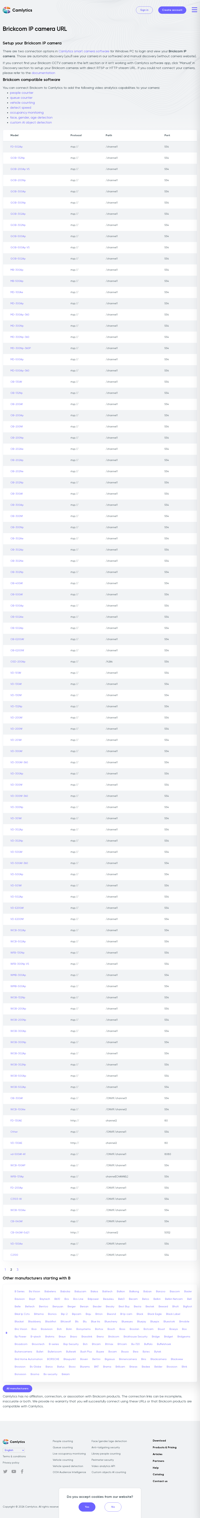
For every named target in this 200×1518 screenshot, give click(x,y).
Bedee (146, 1367)
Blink (184, 1367)
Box (184, 1329)
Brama (107, 1367)
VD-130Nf (16, 695)
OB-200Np (17, 438)
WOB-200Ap (18, 1008)
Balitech (107, 1291)
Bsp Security (71, 1344)
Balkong (134, 1291)
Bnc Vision (21, 1329)
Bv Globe (35, 1367)
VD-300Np (16, 807)
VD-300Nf (16, 785)
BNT (96, 1367)
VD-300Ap (16, 773)
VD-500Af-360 (19, 863)
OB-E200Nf (17, 650)
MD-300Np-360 (19, 337)
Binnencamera (128, 1359)
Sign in (144, 10)
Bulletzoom (55, 1351)
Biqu (88, 1314)
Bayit (32, 1299)
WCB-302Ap (18, 930)
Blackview (177, 1359)
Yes (87, 1507)
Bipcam (76, 1314)
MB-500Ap (16, 281)
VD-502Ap (16, 897)
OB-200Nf (16, 426)
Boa (34, 1329)
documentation (43, 73)
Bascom (175, 1291)
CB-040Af (16, 1221)
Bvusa (125, 1351)
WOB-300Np (18, 1042)
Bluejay (141, 1321)
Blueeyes (127, 1321)
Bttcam (122, 1344)
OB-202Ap (16, 460)
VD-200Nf (16, 729)
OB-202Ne (16, 471)
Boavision (47, 1329)
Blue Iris (95, 1321)
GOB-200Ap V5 (20, 169)
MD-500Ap (17, 359)
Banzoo (160, 1291)
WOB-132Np (17, 997)
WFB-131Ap (17, 1176)
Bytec (146, 1351)
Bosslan (134, 1329)
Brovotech (38, 1344)
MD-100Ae (16, 292)
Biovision (172, 1367)
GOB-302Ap (18, 214)
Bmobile (184, 1321)
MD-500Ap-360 (19, 370)
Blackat (19, 1321)
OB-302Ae (16, 538)
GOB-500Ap (18, 236)
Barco (49, 1367)
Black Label (173, 1314)
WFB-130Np (17, 953)
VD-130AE (16, 1143)
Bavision (20, 1299)
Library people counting (106, 1453)
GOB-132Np (17, 158)
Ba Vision (34, 1291)
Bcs (66, 1299)
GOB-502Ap (18, 258)
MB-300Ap (16, 270)
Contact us (160, 1481)
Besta (137, 1306)
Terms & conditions (14, 1456)
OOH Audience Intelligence (69, 1472)
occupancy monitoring (27, 112)
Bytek (157, 1351)
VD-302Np (16, 841)
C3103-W (16, 1199)
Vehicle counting (63, 1460)
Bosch (111, 1329)
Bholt (175, 1306)
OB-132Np (16, 393)
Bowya (173, 1329)
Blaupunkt (70, 1359)
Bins (143, 1359)
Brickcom (113, 1336)
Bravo (73, 1336)
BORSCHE (53, 1359)
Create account (172, 10)
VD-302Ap (16, 829)
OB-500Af (16, 594)
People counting (63, 1441)
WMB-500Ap (18, 986)
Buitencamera (23, 1351)
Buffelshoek (164, 1344)
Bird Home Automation (29, 1359)
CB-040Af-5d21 (19, 1232)
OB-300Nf (16, 516)
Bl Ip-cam (126, 1314)
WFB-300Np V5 (19, 964)
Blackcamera (158, 1359)
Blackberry (34, 1321)
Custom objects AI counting (109, 1472)
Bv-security (50, 1374)
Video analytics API (103, 1466)
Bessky (110, 1306)
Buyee (100, 1351)
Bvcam (112, 1351)
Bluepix (154, 1321)
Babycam (80, 1291)
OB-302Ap (16, 550)
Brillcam (120, 1367)
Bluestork (169, 1321)
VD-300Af (16, 751)
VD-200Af (16, 717)
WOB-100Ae (18, 1210)
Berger (72, 1306)
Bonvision (20, 1374)
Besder (97, 1306)
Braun (62, 1336)
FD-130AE (16, 1120)
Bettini (96, 1359)
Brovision (20, 1367)
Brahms (49, 1336)
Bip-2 (64, 1314)
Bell (189, 1299)
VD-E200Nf (17, 919)
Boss (122, 1329)
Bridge (156, 1336)
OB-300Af (16, 494)
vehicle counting (22, 102)
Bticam (96, 1344)
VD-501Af (16, 885)
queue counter (21, 97)
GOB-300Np (18, 202)
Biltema (39, 1314)
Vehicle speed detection (68, 1466)
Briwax (133, 1367)
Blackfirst (50, 1321)
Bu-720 (135, 1344)
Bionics (52, 1314)
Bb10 (57, 1299)
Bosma (35, 1374)
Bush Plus (86, 1351)
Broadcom (21, 1344)
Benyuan (58, 1306)
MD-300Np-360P (20, 348)
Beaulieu (108, 1299)
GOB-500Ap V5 (20, 247)
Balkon (121, 1291)
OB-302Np (16, 572)
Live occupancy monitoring (69, 1453)
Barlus (60, 1367)
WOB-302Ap (18, 1053)
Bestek (150, 1306)
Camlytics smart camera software (84, 51)
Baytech (45, 1299)
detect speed (20, 107)
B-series (54, 1344)
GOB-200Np (18, 180)
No (113, 1507)
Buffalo (148, 1344)
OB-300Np (17, 527)
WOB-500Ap (18, 1076)
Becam (133, 1299)
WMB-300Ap (18, 975)
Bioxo (72, 1367)
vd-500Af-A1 (17, 1154)
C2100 (14, 1255)
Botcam (148, 1329)
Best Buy (124, 1306)
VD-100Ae (16, 1244)
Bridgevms (183, 1336)
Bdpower (93, 1299)
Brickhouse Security (135, 1336)
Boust (161, 1329)
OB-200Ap (17, 415)
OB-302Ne (16, 561)
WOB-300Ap (18, 1031)
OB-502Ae (16, 617)
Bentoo (43, 1306)
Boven (84, 1359)
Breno (100, 1336)
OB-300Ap (17, 505)
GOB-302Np (18, 225)
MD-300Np (17, 326)
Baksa (94, 1291)
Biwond (111, 1314)
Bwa (135, 1351)
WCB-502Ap (18, 941)
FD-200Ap (16, 1188)
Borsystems (83, 1329)
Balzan (147, 1291)
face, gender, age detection (31, 117)
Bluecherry (111, 1321)
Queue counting (63, 1447)
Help (156, 1468)
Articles (157, 1454)
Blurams (85, 1367)
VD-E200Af (17, 908)
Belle (18, 1306)
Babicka (65, 1291)
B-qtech (36, 1336)
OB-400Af (16, 583)
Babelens (50, 1291)
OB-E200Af (17, 639)
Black (140, 1314)
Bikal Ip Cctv (22, 1314)
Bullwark (71, 1351)
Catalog (158, 1474)
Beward (163, 1306)
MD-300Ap (17, 303)
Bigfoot (187, 1306)
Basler (188, 1291)
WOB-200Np (18, 1020)
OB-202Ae (16, 449)
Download (159, 1440)
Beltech (30, 1306)
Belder (158, 1367)
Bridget (168, 1336)
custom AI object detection (31, 122)
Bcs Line (78, 1299)
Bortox (99, 1329)
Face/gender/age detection (109, 1441)
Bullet (39, 1351)
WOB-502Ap (18, 1087)
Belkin (157, 1299)
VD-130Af (16, 684)
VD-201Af (16, 740)
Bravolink (87, 1336)
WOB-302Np (18, 1064)
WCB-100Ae (17, 1109)
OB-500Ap (17, 605)
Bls (77, 1321)
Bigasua (110, 1359)
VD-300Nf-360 (19, 796)
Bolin (69, 1329)
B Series (20, 1291)
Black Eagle (155, 1314)
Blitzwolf (66, 1321)
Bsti (85, 1344)
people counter (21, 93)
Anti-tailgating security (106, 1447)
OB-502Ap (16, 628)
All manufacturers (17, 1388)
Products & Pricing (165, 1447)
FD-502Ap (16, 147)
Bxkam (66, 1374)
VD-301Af (16, 818)
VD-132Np (16, 706)
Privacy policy (11, 1462)
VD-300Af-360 (19, 762)
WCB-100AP (17, 1165)
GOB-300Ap (18, 191)
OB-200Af (16, 404)
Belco (145, 1299)
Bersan (84, 1306)
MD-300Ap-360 (19, 314)
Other (14, 1132)
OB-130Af (16, 382)
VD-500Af (16, 852)
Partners (158, 1461)
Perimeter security (103, 1460)
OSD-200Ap (17, 661)
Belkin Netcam (174, 1299)
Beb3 (121, 1299)
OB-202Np (16, 482)
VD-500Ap (16, 874)
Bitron (99, 1314)
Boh (59, 1329)
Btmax (109, 1344)
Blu (85, 1321)
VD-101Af (15, 673)
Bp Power (20, 1336)
